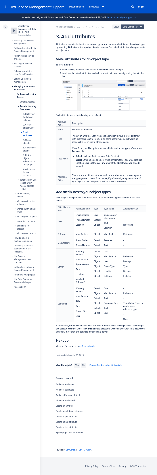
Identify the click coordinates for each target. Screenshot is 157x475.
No (83, 365)
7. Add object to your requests (29, 172)
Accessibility (20, 287)
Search (132, 6)
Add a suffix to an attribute (68, 395)
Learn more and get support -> (121, 17)
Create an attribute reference (69, 411)
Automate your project (24, 274)
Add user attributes (65, 384)
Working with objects (27, 216)
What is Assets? (27, 102)
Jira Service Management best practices (22, 259)
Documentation (76, 7)
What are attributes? (65, 400)
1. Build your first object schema (29, 117)
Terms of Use (108, 466)
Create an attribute (64, 406)
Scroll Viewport (85, 450)
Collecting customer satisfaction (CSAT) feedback (23, 248)
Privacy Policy (91, 466)
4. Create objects (87, 346)
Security (122, 466)
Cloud (116, 27)
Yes (77, 365)
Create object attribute (66, 416)
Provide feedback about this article (105, 365)
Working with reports (26, 233)
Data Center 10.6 (133, 26)
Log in (141, 7)
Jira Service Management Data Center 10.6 (27, 29)
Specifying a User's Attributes (70, 432)
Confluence (70, 450)
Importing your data (26, 221)
